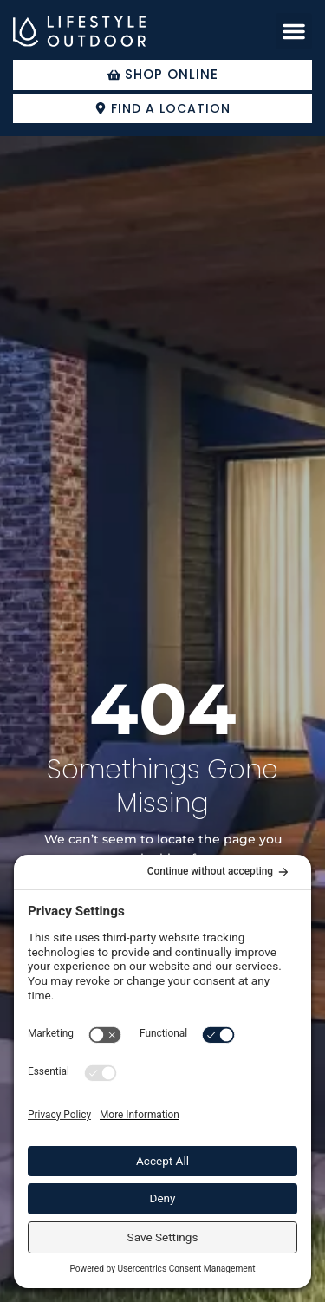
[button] (294, 31)
